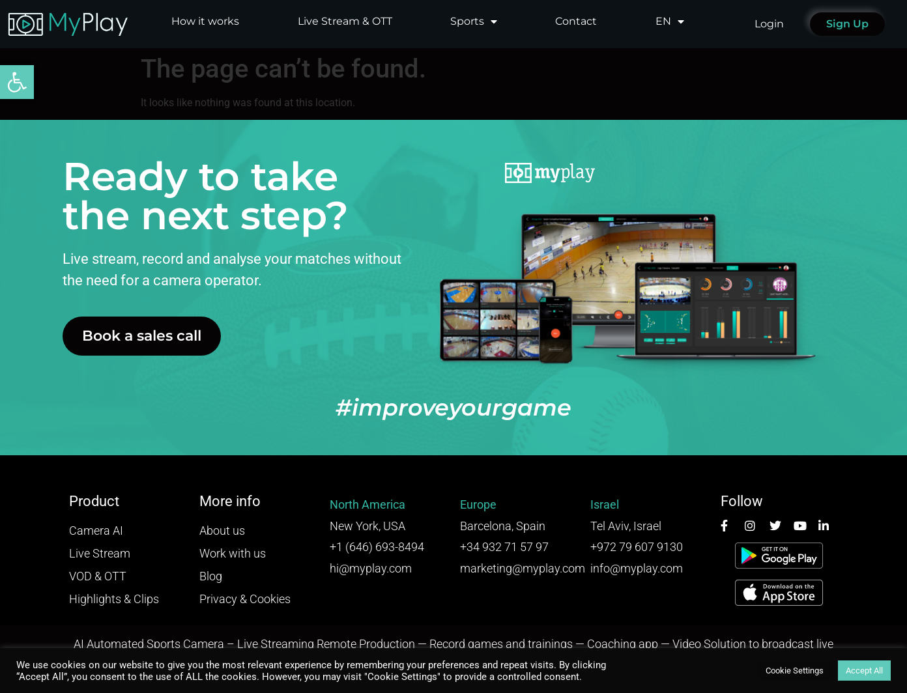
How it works (205, 21)
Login (769, 24)
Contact (576, 21)
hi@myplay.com (371, 568)
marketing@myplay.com (522, 568)
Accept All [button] (864, 670)
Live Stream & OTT (345, 21)
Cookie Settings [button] (795, 670)
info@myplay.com (636, 568)
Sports (473, 21)
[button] (17, 82)
